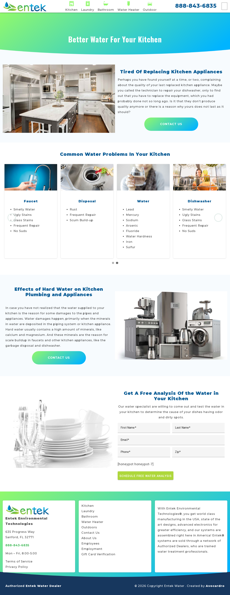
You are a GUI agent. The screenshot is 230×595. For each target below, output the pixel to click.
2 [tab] (117, 263)
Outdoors (89, 527)
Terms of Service (19, 561)
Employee (89, 543)
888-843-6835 (196, 6)
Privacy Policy (16, 567)
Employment (91, 549)
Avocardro (215, 586)
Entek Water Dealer (43, 586)
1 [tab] (113, 263)
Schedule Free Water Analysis (145, 475)
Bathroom (89, 516)
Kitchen (87, 505)
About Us (89, 538)
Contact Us (171, 124)
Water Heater (92, 522)
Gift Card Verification (98, 554)
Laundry (88, 511)
